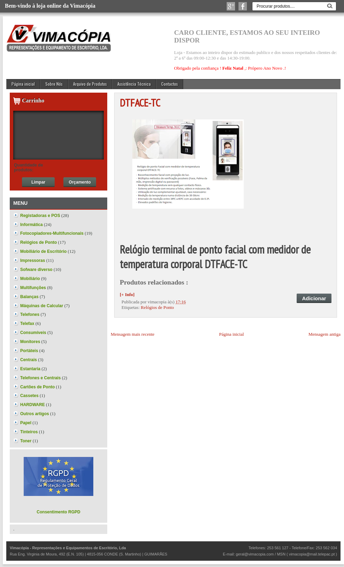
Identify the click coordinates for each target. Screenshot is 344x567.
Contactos (169, 84)
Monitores (30, 341)
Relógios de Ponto (157, 307)
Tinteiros (29, 431)
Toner (25, 440)
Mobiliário (30, 278)
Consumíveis (33, 332)
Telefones (29, 314)
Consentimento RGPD (58, 512)
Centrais (28, 359)
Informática (31, 224)
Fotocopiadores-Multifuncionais (52, 233)
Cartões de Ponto (37, 387)
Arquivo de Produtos (90, 84)
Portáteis (29, 350)
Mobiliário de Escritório (43, 251)
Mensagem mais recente (133, 334)
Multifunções (33, 287)
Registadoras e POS (40, 215)
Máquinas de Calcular (41, 305)
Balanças (29, 296)
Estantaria (30, 368)
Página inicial (23, 84)
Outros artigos (34, 413)
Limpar (38, 182)
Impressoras (32, 260)
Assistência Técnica (134, 84)
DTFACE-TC (140, 102)
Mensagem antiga (324, 334)
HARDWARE (32, 404)
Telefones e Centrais (40, 377)
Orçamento (80, 182)
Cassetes (29, 395)
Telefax (27, 323)
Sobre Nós (54, 84)
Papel (25, 422)
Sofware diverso (36, 269)
